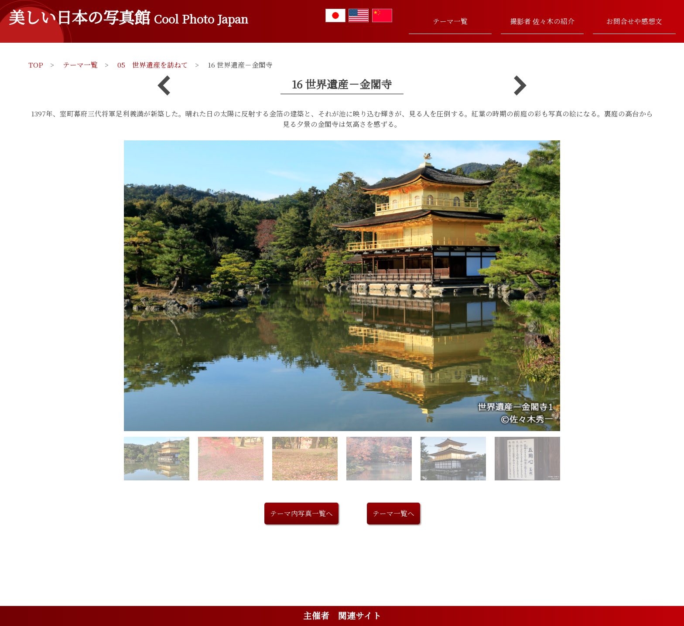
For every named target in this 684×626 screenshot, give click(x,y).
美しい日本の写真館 (128, 16)
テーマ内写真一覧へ (301, 513)
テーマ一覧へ (393, 513)
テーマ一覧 (450, 21)
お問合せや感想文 (634, 21)
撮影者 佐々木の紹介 (542, 21)
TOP (35, 64)
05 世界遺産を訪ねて (152, 64)
